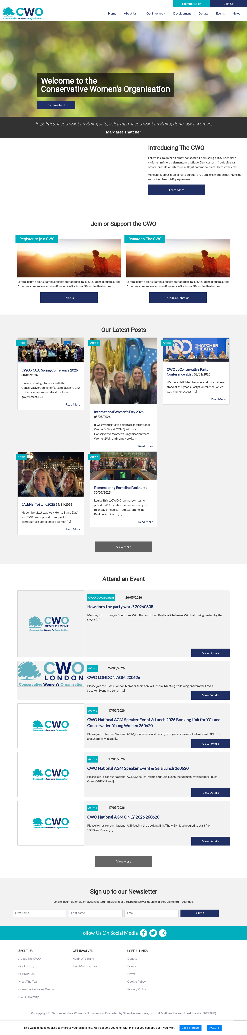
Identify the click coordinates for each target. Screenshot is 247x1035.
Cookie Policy (136, 981)
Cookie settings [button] (190, 1027)
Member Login (192, 3)
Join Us (69, 297)
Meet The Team (28, 981)
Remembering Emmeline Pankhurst (120, 487)
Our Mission (26, 974)
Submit (199, 913)
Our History (26, 966)
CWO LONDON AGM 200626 (113, 677)
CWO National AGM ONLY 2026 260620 (123, 817)
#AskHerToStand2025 (38, 504)
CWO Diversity (28, 996)
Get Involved (154, 13)
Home (114, 13)
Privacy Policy (136, 989)
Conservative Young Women (36, 989)
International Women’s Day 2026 (118, 412)
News (236, 13)
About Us (130, 13)
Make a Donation (178, 297)
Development (182, 13)
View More (123, 547)
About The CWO (29, 958)
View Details (210, 653)
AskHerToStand (83, 958)
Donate (203, 13)
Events (220, 13)
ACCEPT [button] (214, 1027)
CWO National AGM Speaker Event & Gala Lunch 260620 (137, 768)
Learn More (176, 190)
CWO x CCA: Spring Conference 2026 (49, 370)
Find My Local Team (86, 966)
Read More (73, 404)
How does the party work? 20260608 (120, 606)
